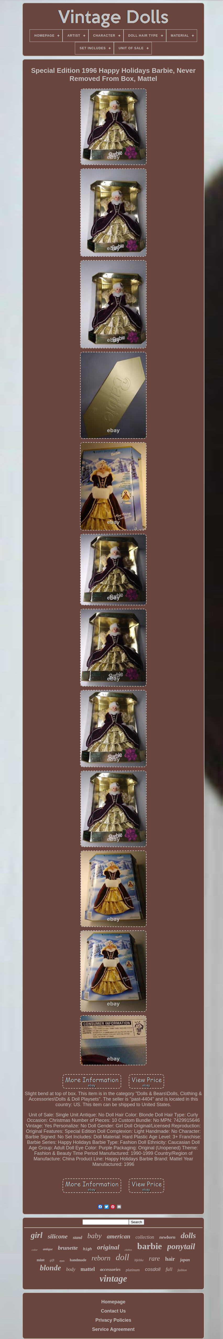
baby (94, 1236)
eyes (62, 1260)
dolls (188, 1235)
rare (154, 1258)
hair (170, 1259)
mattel (88, 1269)
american (118, 1236)
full (169, 1269)
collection (145, 1237)
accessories (110, 1269)
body (70, 1269)
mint (40, 1260)
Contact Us (113, 1311)
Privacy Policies (113, 1320)
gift (52, 1260)
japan (185, 1260)
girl (36, 1235)
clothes (128, 1249)
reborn (101, 1258)
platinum (133, 1270)
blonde (50, 1268)
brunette (68, 1247)
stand (77, 1237)
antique (48, 1249)
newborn (167, 1237)
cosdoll (152, 1269)
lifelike (138, 1260)
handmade (78, 1260)
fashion (182, 1270)
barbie (149, 1246)
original (108, 1247)
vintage (113, 1279)
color (35, 1249)
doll (122, 1257)
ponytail (181, 1246)
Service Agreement (113, 1329)
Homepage (113, 1301)
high (87, 1249)
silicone (58, 1236)
